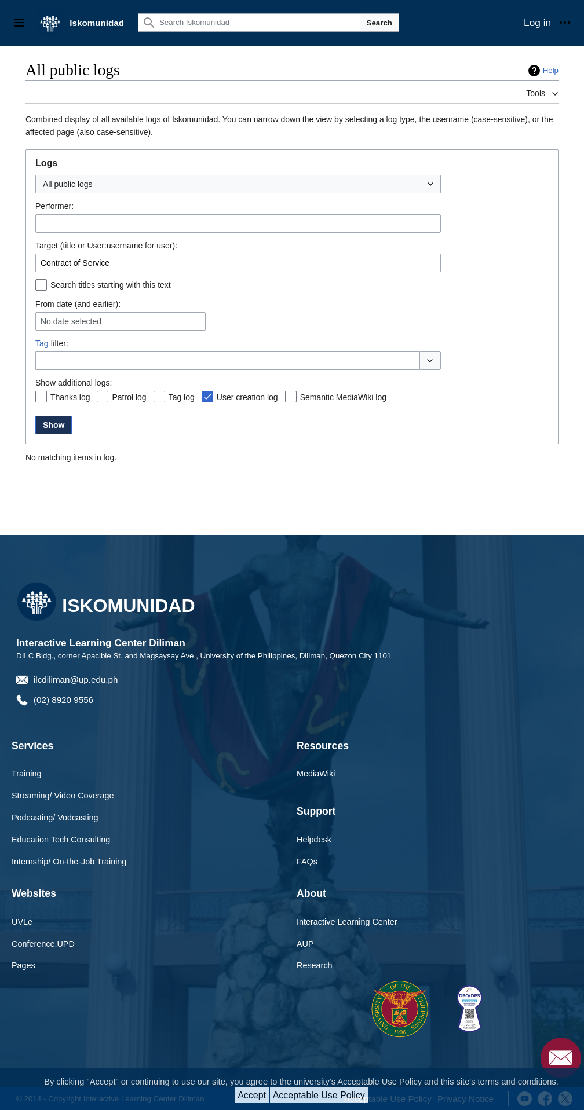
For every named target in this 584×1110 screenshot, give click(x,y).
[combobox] (238, 184)
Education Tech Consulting (61, 839)
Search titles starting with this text (110, 285)
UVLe (22, 921)
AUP (305, 943)
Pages (23, 965)
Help (551, 70)
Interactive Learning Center (347, 921)
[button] (430, 360)
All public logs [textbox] (68, 184)
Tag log (182, 397)
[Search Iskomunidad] (249, 22)
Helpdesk (314, 839)
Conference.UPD (43, 943)
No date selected (71, 321)
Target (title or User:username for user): (106, 245)
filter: (51, 343)
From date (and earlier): (78, 304)
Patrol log (129, 397)
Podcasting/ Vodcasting (55, 817)
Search (379, 23)
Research (315, 965)
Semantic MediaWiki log (343, 397)
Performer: (54, 206)
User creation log (247, 397)
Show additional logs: (73, 382)
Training (26, 773)
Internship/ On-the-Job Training (69, 861)
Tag (42, 343)
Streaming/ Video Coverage (63, 795)
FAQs (307, 861)
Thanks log (70, 397)
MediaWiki (316, 773)
